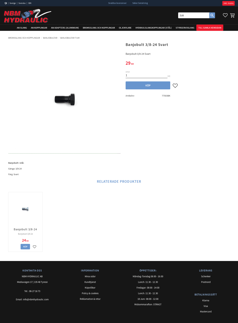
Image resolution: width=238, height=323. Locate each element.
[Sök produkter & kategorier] (193, 15)
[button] (225, 15)
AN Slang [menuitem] (22, 27)
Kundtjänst (90, 282)
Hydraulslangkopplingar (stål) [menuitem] (154, 27)
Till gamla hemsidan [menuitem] (209, 27)
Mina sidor (90, 276)
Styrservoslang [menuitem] (185, 27)
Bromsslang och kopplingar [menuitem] (99, 27)
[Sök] (212, 15)
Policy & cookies (90, 293)
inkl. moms (228, 3)
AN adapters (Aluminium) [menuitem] (65, 27)
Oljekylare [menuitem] (125, 27)
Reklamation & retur (90, 299)
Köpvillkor (90, 287)
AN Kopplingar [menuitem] (39, 27)
